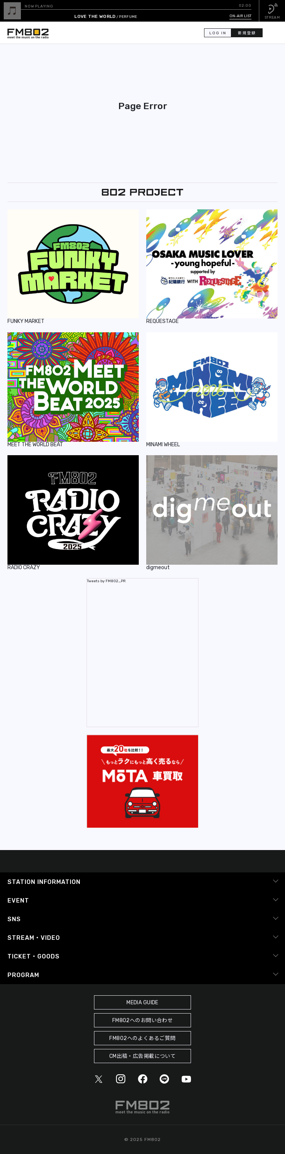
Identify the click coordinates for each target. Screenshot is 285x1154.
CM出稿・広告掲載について (142, 1056)
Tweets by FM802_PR (106, 581)
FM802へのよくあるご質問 (142, 1038)
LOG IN (217, 33)
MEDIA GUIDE (142, 1002)
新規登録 (247, 33)
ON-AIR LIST (240, 16)
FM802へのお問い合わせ (142, 1020)
